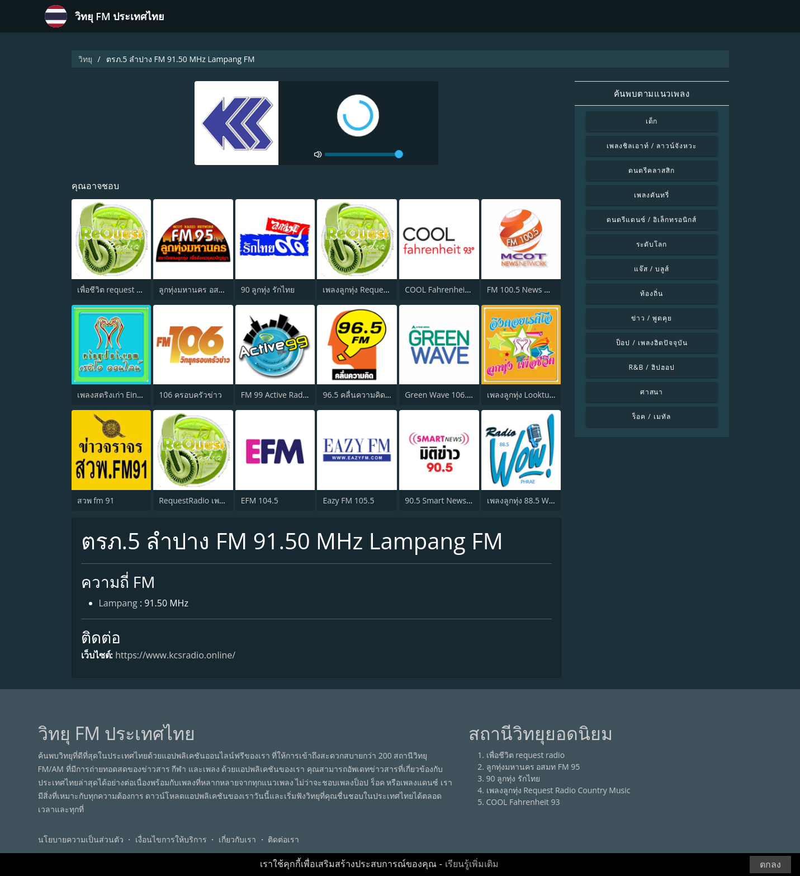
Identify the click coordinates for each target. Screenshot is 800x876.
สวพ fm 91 (96, 500)
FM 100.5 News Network (531, 289)
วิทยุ (85, 59)
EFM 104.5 (259, 500)
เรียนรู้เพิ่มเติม (472, 864)
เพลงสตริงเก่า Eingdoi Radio (126, 394)
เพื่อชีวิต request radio (116, 289)
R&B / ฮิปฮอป (651, 367)
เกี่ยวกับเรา (237, 839)
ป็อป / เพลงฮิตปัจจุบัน (652, 342)
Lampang (118, 603)
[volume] (364, 154)
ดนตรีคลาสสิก (651, 170)
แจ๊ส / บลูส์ (651, 269)
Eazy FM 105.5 (348, 500)
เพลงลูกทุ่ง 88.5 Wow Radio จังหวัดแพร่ (554, 500)
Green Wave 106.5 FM (444, 394)
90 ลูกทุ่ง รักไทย (268, 289)
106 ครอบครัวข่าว (190, 394)
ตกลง (770, 864)
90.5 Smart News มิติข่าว (449, 500)
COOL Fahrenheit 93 (442, 289)
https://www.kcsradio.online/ (175, 655)
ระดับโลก (651, 244)
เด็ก (652, 121)
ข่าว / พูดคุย (651, 318)
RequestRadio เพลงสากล (203, 500)
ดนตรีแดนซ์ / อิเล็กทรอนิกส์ (652, 219)
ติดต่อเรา (283, 839)
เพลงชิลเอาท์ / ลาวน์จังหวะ (652, 145)
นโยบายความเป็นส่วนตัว (81, 839)
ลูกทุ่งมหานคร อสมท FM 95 (206, 289)
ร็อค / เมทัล (651, 416)
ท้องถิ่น (651, 293)
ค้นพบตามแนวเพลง (651, 93)
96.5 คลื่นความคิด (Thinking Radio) (384, 394)
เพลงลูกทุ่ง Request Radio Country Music (558, 790)
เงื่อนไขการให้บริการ (171, 839)
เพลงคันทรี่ (651, 195)
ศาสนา (652, 392)
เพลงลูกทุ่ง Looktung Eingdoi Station (551, 394)
